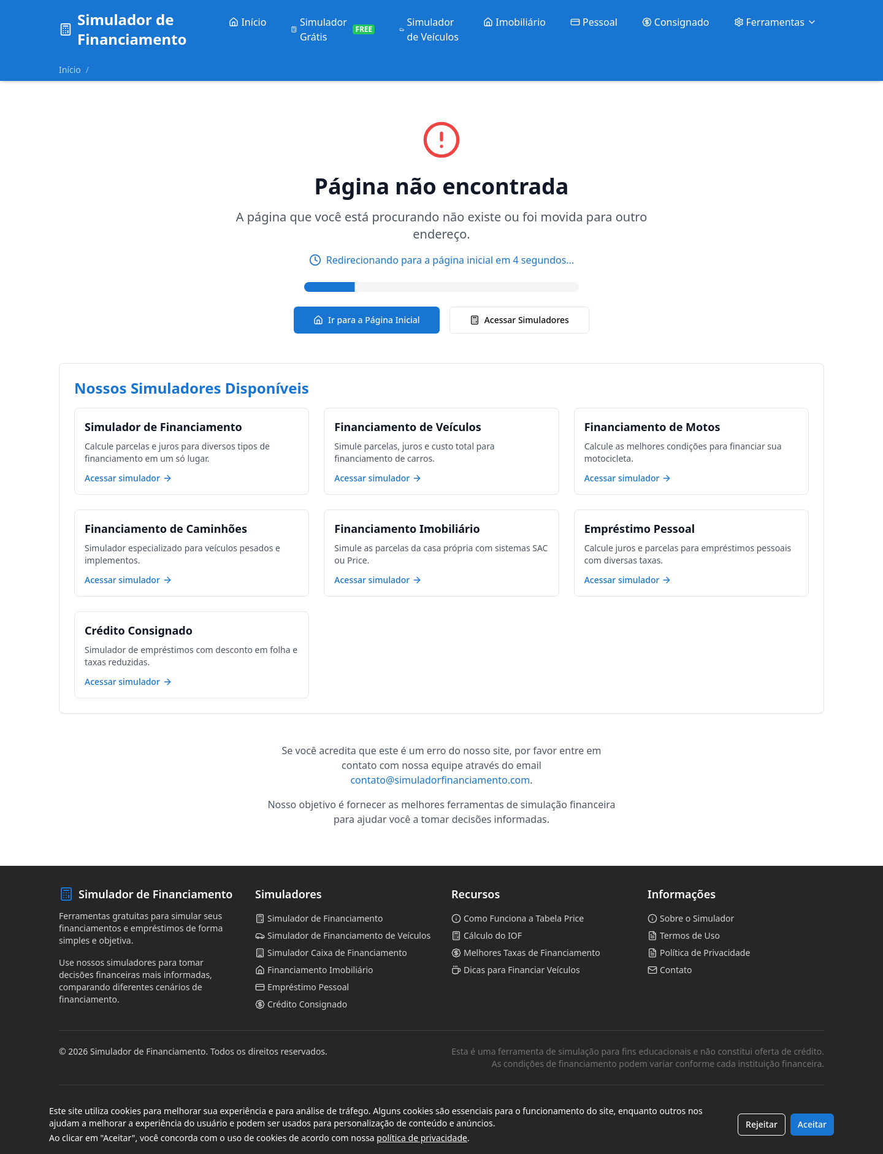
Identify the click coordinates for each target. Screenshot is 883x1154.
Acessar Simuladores (519, 320)
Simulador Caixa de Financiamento (311, 1100)
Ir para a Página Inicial (366, 320)
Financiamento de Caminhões (302, 1115)
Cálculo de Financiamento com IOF (504, 1115)
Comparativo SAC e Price (678, 1115)
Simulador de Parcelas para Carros (118, 1129)
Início (70, 69)
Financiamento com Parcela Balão (309, 1129)
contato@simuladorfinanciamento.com (440, 780)
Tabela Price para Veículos (103, 1115)
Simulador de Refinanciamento (497, 1129)
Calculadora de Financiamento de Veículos (516, 1100)
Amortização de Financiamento (690, 1129)
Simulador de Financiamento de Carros (126, 1100)
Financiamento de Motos (679, 1100)
